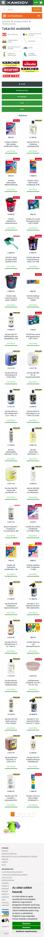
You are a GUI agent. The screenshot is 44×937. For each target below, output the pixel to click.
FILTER (22, 84)
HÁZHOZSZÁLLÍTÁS (8, 897)
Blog (4, 865)
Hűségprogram (8, 889)
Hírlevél (5, 859)
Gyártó (5, 862)
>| (32, 814)
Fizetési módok (8, 880)
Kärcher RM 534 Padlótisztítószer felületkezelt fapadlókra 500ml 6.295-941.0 (33, 762)
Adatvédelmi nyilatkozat (12, 872)
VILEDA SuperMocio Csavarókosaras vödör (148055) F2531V (11, 223)
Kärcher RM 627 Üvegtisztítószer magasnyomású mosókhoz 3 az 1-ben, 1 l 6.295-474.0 (11, 685)
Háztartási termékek (21, 21)
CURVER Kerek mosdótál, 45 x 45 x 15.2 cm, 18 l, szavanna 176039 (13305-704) (33, 685)
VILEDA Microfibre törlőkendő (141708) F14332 (33, 529)
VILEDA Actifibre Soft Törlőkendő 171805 (33, 567)
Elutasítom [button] (26, 927)
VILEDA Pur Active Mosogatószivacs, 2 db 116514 (33, 336)
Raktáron (23, 115)
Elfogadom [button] (26, 924)
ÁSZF (3, 900)
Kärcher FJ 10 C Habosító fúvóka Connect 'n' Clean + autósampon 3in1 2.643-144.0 (33, 723)
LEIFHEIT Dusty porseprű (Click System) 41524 (11, 260)
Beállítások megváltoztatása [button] (26, 931)
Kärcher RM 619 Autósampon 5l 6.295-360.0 (11, 375)
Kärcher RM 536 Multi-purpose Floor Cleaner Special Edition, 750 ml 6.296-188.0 (11, 723)
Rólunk (5, 891)
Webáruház (6, 21)
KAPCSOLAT (6, 903)
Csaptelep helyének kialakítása (14, 875)
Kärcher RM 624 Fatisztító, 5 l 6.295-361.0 (11, 760)
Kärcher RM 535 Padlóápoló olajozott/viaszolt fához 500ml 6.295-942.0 (11, 608)
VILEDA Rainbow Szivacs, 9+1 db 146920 (33, 298)
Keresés (37, 9)
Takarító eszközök (8, 24)
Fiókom (5, 851)
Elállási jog (7, 877)
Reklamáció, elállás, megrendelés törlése (19, 857)
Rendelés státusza (9, 854)
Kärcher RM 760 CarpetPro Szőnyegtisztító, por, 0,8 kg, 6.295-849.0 (11, 800)
